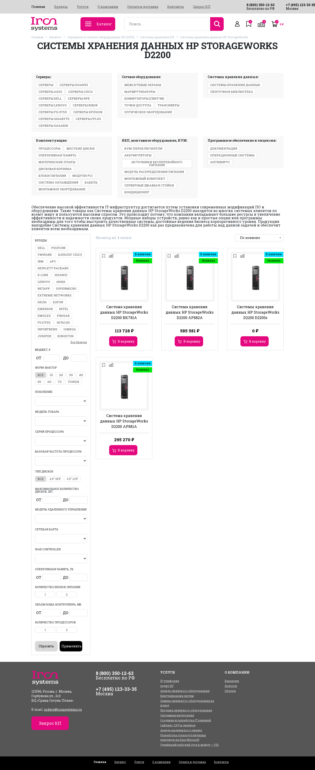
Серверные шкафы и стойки (149, 185)
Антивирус (220, 162)
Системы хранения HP (157, 37)
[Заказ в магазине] (259, 237)
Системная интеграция (177, 715)
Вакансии (232, 681)
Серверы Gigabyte (54, 119)
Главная (38, 6)
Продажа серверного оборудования (186, 710)
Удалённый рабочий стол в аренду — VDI (189, 744)
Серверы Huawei (73, 85)
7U (60, 382)
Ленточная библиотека (231, 92)
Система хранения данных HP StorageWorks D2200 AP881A (124, 421)
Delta (42, 302)
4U (81, 375)
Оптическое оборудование (148, 112)
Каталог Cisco (70, 255)
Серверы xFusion (88, 112)
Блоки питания (52, 176)
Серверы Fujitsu (52, 112)
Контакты (175, 6)
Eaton (58, 302)
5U (39, 382)
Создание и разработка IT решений (185, 720)
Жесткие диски (80, 148)
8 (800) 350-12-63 (260, 5)
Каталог (55, 37)
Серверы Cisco (80, 92)
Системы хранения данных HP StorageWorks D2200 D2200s (255, 312)
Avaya (61, 282)
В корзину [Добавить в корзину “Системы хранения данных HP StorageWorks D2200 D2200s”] (257, 341)
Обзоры (230, 691)
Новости (231, 686)
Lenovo (44, 282)
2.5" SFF (55, 479)
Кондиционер (136, 192)
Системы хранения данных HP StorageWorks (214, 37)
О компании (108, 6)
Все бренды (79, 342)
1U (51, 375)
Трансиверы (168, 105)
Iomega (69, 329)
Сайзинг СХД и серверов (177, 725)
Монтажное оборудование (62, 189)
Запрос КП (201, 6)
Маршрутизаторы (139, 92)
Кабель (91, 182)
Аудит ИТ (167, 686)
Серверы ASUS (50, 92)
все (41, 375)
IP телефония (169, 681)
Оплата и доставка (142, 6)
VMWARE (45, 255)
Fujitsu (44, 322)
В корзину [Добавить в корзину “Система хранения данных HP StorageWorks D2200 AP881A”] (126, 450)
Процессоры (49, 148)
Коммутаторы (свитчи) (144, 98)
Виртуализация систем (177, 696)
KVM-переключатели (143, 148)
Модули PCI (82, 176)
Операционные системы (232, 155)
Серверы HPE (79, 98)
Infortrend (47, 329)
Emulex (44, 316)
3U (71, 375)
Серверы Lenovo (52, 105)
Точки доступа (137, 105)
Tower (73, 382)
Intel (63, 309)
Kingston (65, 336)
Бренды (61, 6)
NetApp (44, 288)
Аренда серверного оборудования (184, 691)
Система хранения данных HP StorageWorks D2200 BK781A (124, 312)
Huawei (61, 275)
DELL (41, 248)
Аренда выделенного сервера (181, 730)
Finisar (63, 316)
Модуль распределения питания (154, 172)
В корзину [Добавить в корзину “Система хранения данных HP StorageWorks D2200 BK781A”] (126, 341)
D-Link (43, 275)
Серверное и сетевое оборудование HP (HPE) (100, 37)
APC (53, 261)
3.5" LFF (72, 479)
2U (61, 375)
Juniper (44, 336)
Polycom (58, 248)
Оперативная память (57, 155)
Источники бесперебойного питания (157, 163)
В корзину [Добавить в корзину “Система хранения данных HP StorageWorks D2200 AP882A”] (191, 341)
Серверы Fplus (88, 119)
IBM (41, 261)
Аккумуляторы (137, 155)
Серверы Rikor (85, 105)
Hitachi (63, 322)
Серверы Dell (50, 98)
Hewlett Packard (53, 268)
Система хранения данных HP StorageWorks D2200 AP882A (190, 312)
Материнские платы (56, 162)
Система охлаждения (58, 182)
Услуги (83, 6)
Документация (223, 148)
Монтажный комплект (144, 178)
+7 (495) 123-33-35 (116, 689)
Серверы (45, 85)
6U (49, 382)
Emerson (45, 309)
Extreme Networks (54, 295)
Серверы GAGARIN (53, 126)
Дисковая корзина (55, 169)
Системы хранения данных (235, 85)
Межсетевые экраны (142, 85)
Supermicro (66, 288)
